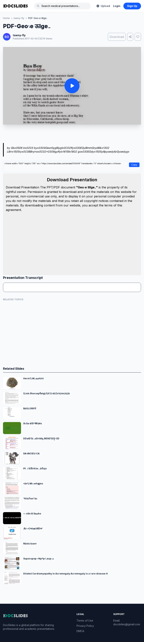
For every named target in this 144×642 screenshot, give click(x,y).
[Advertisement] (72, 134)
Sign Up (132, 6)
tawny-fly (19, 18)
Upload (103, 6)
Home (6, 18)
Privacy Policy (85, 625)
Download (117, 37)
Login (116, 6)
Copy (134, 164)
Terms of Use (84, 620)
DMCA (80, 631)
